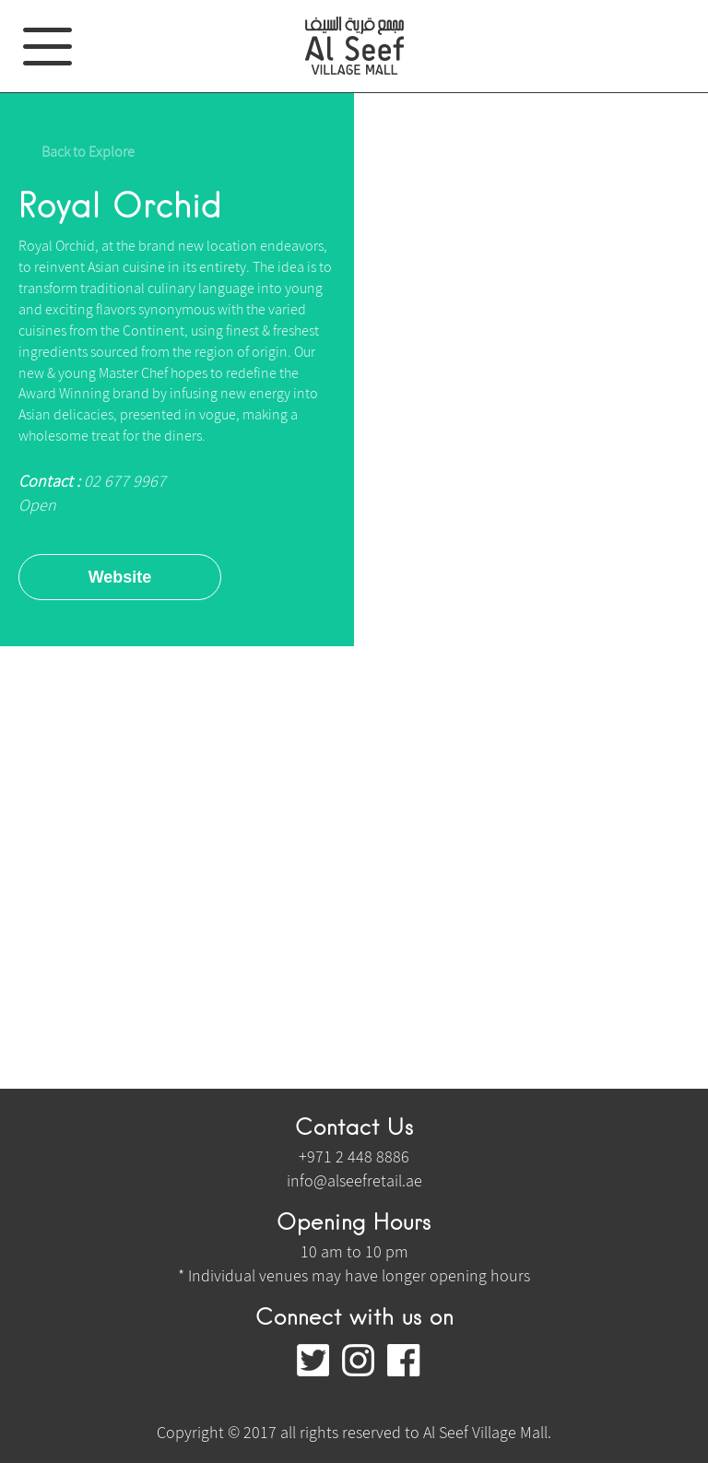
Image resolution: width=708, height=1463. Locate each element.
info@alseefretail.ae (354, 1180)
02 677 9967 (123, 480)
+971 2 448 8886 (354, 1156)
